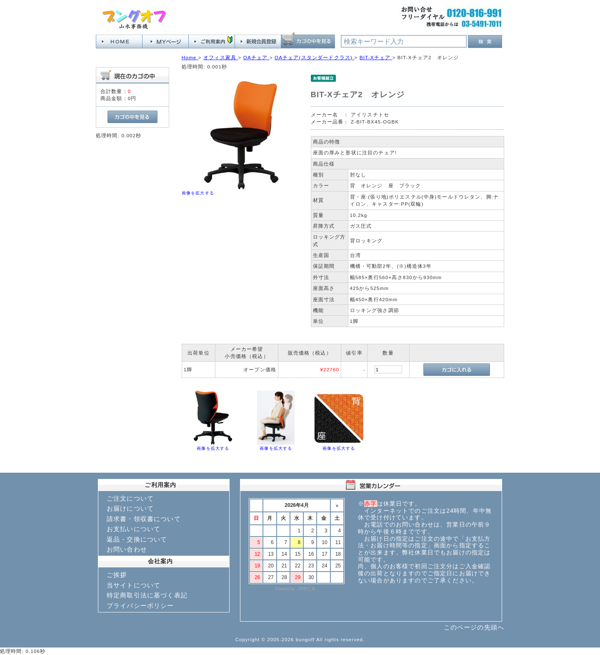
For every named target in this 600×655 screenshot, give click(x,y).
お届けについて (130, 508)
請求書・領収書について (144, 518)
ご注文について (130, 498)
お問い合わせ (127, 549)
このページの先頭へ (474, 627)
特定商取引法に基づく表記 (147, 595)
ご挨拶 (117, 574)
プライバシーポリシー (140, 605)
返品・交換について (137, 539)
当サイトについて (133, 585)
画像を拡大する (198, 193)
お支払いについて (133, 528)
